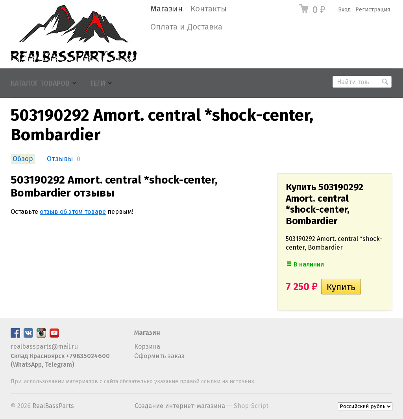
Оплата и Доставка (186, 27)
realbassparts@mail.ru (44, 346)
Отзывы (60, 159)
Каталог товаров (40, 83)
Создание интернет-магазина (180, 406)
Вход (344, 9)
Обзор (23, 159)
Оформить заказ (159, 356)
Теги (97, 83)
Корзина (147, 346)
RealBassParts (53, 406)
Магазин (166, 9)
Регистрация (372, 9)
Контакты (208, 9)
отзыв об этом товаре (73, 211)
